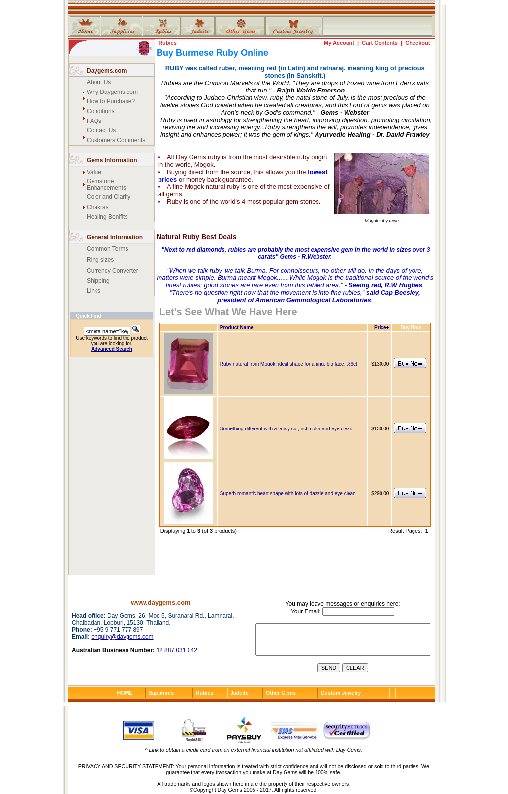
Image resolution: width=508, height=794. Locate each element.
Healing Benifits (107, 217)
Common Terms (107, 248)
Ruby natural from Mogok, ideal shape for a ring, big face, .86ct (288, 363)
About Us (99, 82)
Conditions (101, 111)
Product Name (237, 327)
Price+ (381, 327)
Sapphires (161, 693)
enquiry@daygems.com (122, 636)
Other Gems (281, 693)
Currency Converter (112, 270)
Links (93, 290)
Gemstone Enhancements (106, 184)
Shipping (98, 280)
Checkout (417, 43)
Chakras (98, 207)
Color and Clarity (108, 196)
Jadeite (239, 693)
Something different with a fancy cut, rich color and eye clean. (287, 428)
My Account (339, 43)
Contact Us (101, 130)
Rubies (168, 43)
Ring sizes (100, 259)
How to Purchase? (111, 101)
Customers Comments (116, 140)
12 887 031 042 (176, 650)
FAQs (94, 121)
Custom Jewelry (341, 693)
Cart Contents (380, 43)
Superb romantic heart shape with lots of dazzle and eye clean (288, 493)
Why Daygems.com (112, 92)
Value (94, 172)
